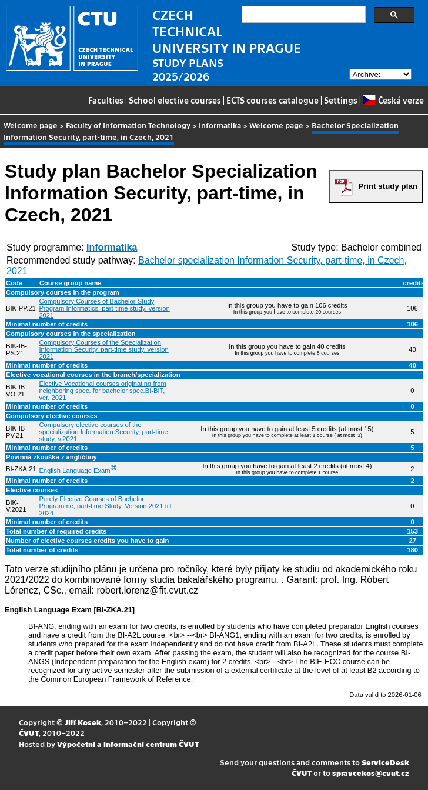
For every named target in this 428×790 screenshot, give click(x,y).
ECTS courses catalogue (272, 100)
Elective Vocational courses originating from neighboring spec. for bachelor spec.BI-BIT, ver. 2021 (102, 390)
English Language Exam (74, 470)
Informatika (220, 125)
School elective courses (175, 100)
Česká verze (393, 100)
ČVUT (29, 732)
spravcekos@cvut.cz (370, 772)
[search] (302, 14)
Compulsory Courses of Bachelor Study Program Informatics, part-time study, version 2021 (104, 308)
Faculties (105, 100)
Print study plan (387, 186)
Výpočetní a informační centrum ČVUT (128, 743)
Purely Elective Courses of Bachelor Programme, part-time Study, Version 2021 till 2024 (105, 505)
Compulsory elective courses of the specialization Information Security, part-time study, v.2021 (103, 431)
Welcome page (31, 125)
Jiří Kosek (83, 722)
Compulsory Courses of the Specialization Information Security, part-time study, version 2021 (103, 349)
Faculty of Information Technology (128, 125)
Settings (340, 100)
